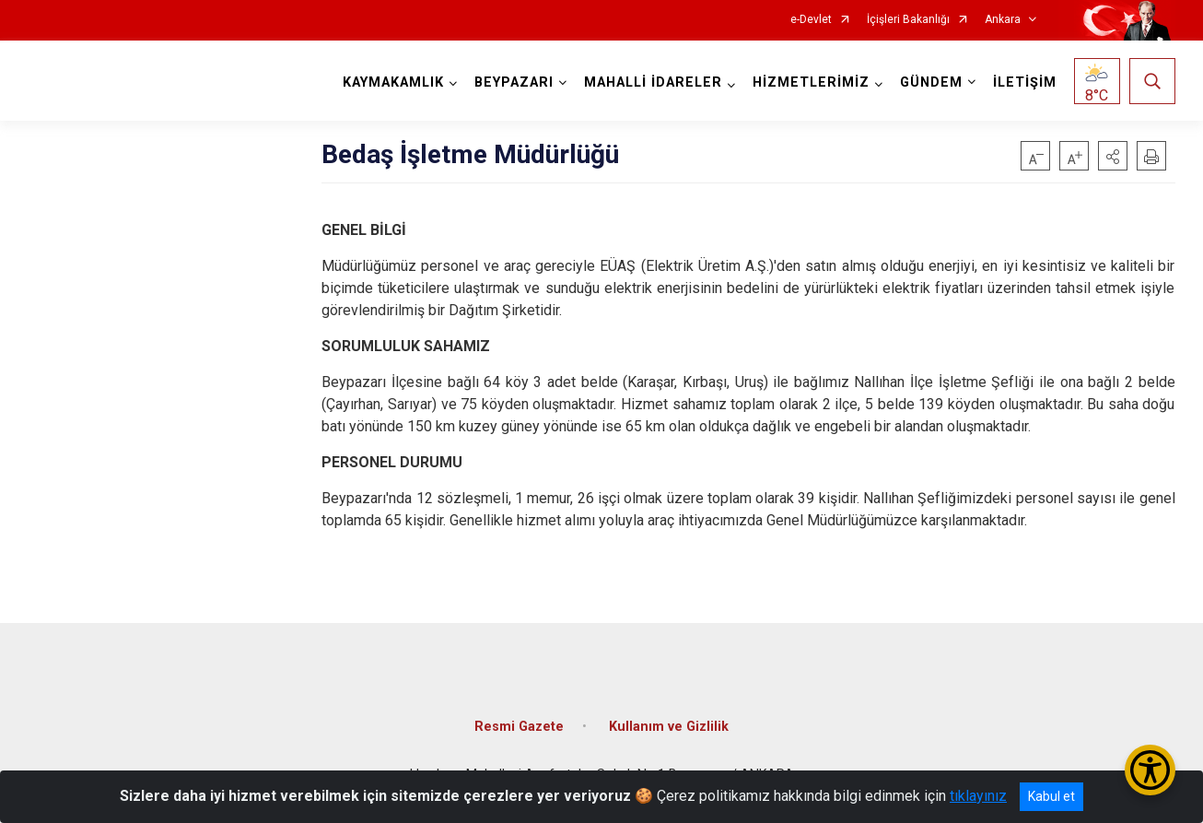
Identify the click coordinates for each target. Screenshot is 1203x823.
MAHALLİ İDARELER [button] (653, 82)
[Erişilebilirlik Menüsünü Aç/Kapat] (1150, 770)
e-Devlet (811, 20)
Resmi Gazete (519, 727)
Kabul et (1051, 796)
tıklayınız (978, 796)
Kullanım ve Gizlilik (669, 727)
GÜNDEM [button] (931, 82)
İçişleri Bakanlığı (908, 20)
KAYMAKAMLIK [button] (393, 82)
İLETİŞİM (1025, 82)
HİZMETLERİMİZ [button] (811, 82)
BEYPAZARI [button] (514, 82)
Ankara (1003, 20)
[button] (1112, 155)
